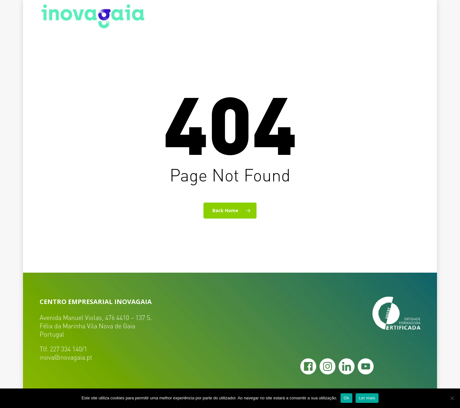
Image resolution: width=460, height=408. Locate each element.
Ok (346, 398)
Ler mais (367, 398)
